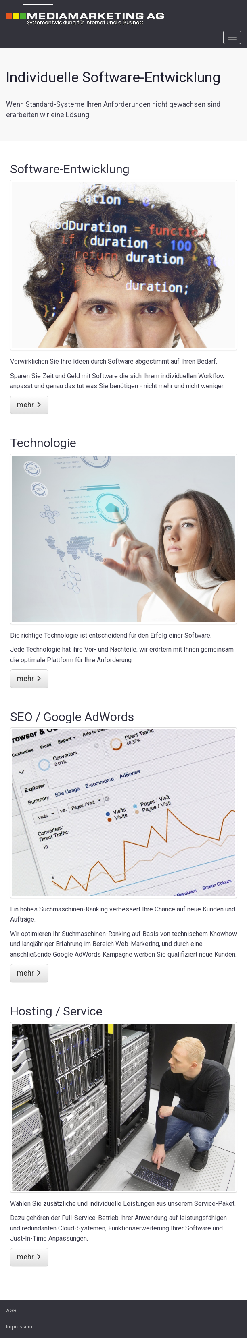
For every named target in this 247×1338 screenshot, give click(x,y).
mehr (29, 404)
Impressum (19, 1327)
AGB (11, 1310)
